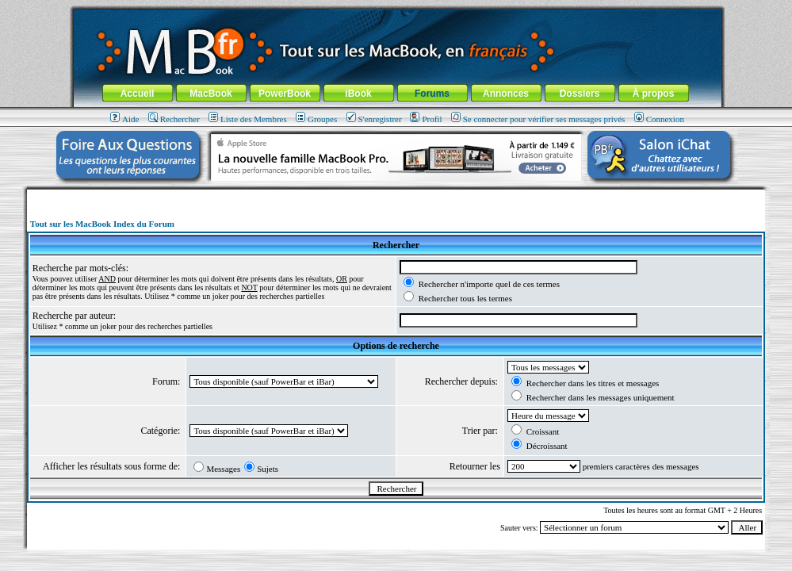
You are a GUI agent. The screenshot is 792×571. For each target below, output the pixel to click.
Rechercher (174, 119)
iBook (358, 93)
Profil (426, 119)
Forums (432, 93)
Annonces (506, 93)
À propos (654, 93)
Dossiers (580, 93)
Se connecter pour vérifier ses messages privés (538, 119)
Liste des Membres (248, 119)
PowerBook (284, 93)
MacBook (210, 93)
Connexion (659, 119)
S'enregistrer (374, 119)
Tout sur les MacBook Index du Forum (102, 223)
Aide (124, 119)
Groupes (316, 119)
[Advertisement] (396, 195)
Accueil (138, 93)
